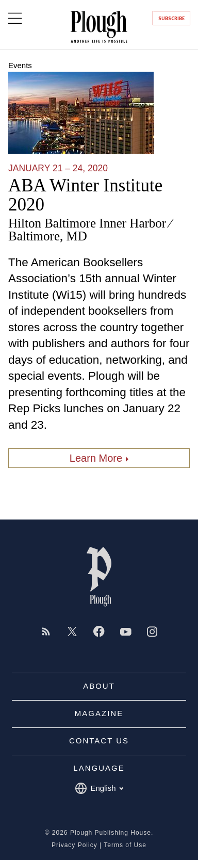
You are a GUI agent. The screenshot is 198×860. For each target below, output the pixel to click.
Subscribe (171, 18)
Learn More (96, 458)
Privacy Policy (74, 845)
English (99, 788)
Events (20, 65)
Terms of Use (125, 845)
